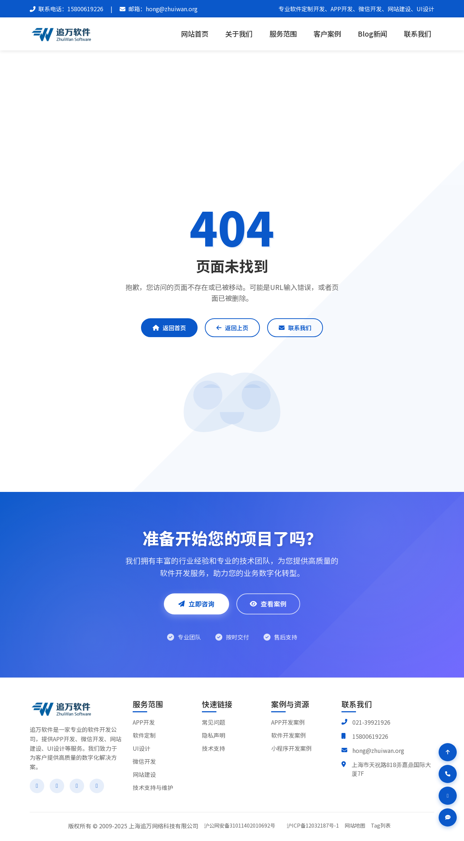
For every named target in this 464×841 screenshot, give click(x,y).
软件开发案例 (288, 735)
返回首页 (169, 327)
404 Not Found (247, 98)
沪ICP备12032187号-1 (313, 825)
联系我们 (417, 34)
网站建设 (144, 774)
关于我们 (239, 34)
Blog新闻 (372, 34)
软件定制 (144, 735)
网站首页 (194, 34)
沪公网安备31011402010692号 (239, 825)
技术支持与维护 (153, 787)
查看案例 (268, 603)
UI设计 (141, 748)
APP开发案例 (288, 722)
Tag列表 (380, 825)
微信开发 (144, 761)
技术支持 (213, 748)
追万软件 (207, 98)
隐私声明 (213, 735)
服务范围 (283, 34)
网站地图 (355, 825)
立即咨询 (196, 603)
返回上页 (232, 327)
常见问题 (213, 722)
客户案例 (327, 34)
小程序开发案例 (291, 748)
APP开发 (144, 722)
